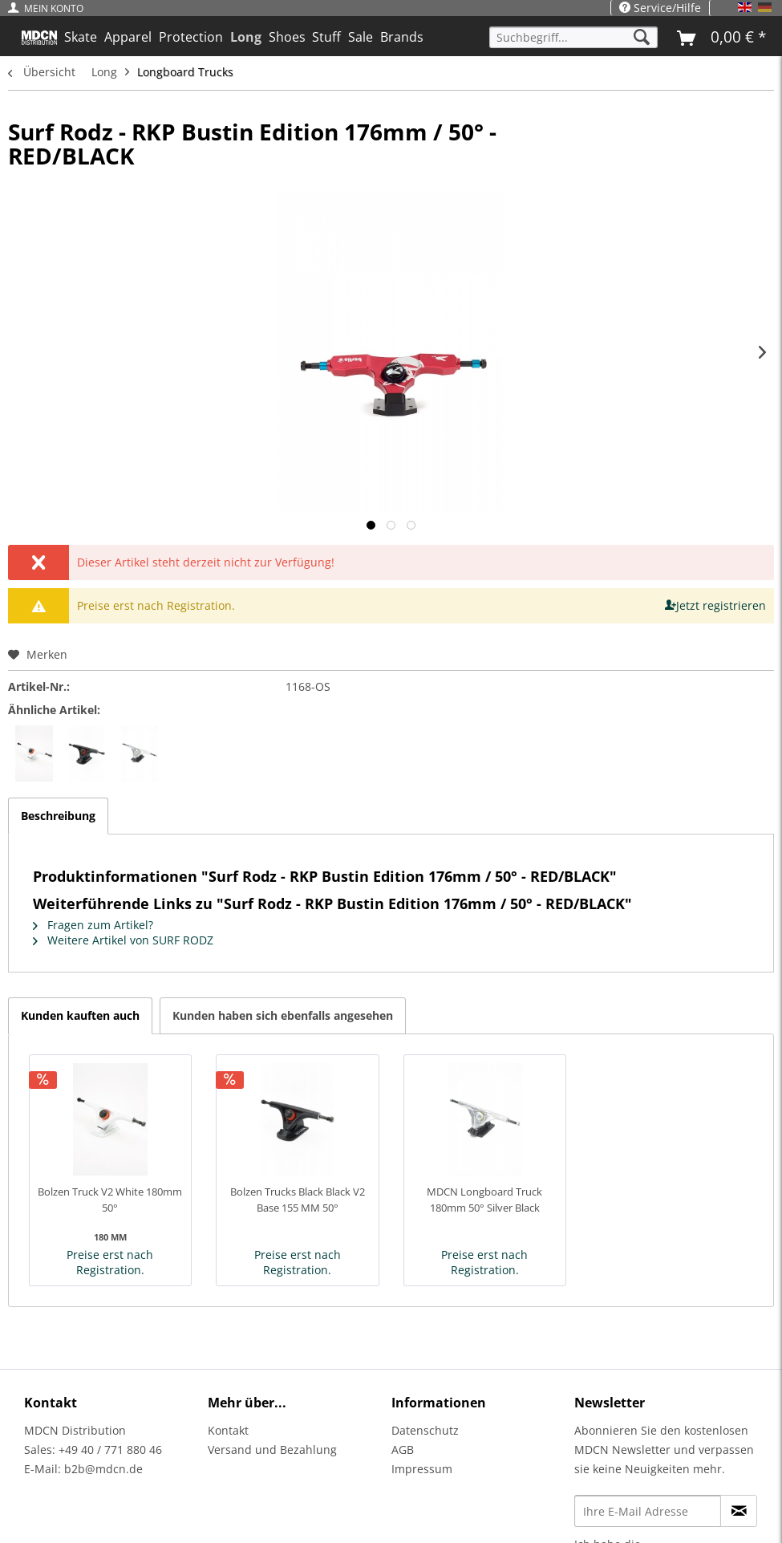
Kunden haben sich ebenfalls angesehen (282, 1015)
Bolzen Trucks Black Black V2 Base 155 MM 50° (297, 1199)
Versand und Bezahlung (272, 1449)
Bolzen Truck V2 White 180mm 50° (110, 1199)
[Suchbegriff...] (573, 37)
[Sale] (361, 37)
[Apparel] (128, 37)
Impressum (421, 1468)
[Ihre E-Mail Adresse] (647, 1511)
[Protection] (191, 37)
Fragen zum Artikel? (93, 924)
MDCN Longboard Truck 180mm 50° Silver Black (484, 1199)
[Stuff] (327, 37)
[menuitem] (49, 8)
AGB (402, 1449)
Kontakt (228, 1430)
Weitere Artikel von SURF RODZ (123, 940)
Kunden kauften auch (80, 1015)
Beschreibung (58, 815)
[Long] (245, 37)
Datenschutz (425, 1430)
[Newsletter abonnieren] (738, 1511)
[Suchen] (642, 37)
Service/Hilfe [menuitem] (660, 7)
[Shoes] (287, 37)
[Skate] (81, 37)
